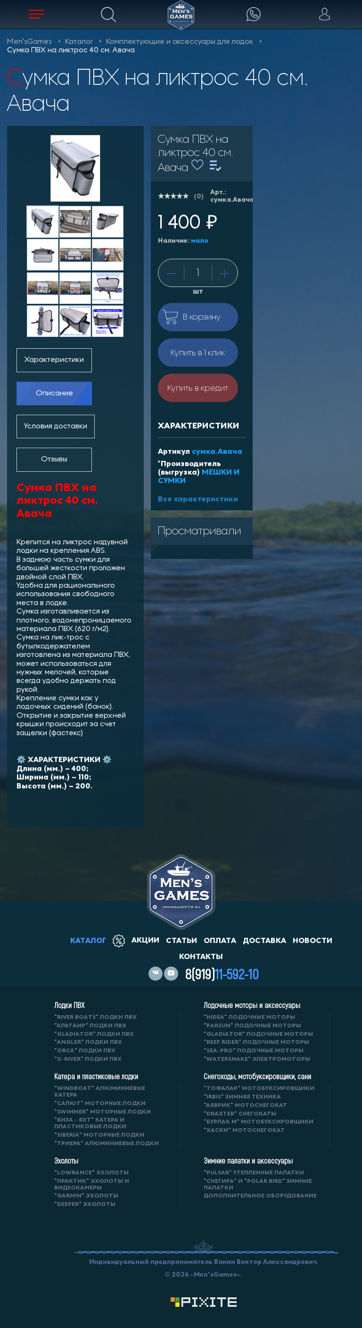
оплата (220, 940)
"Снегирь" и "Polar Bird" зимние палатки (258, 1184)
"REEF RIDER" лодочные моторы (256, 1042)
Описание (54, 393)
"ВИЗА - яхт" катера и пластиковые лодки (90, 1123)
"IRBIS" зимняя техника (242, 1097)
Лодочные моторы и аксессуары (252, 1005)
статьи (181, 940)
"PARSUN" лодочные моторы (252, 1026)
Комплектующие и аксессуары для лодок (179, 42)
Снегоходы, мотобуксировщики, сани (257, 1076)
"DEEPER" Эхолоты (84, 1204)
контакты (201, 956)
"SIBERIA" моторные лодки (99, 1135)
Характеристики (54, 360)
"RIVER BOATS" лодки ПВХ (95, 1017)
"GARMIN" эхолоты (86, 1196)
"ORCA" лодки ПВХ (84, 1051)
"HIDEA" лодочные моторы (249, 1017)
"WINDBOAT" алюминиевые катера (99, 1091)
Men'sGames (29, 42)
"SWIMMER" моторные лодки (102, 1112)
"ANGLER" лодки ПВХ (88, 1042)
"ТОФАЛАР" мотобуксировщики (259, 1088)
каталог (88, 940)
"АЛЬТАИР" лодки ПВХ (90, 1026)
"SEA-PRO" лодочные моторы (254, 1051)
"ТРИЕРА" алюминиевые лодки (106, 1143)
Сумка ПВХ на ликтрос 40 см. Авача (71, 50)
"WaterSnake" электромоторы (257, 1059)
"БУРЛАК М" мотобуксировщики (258, 1122)
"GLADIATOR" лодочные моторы (258, 1034)
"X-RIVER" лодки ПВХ (88, 1059)
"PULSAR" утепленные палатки (254, 1173)
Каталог (79, 42)
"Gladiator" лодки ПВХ (94, 1034)
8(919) (222, 973)
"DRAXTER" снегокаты (240, 1114)
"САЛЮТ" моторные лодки (100, 1103)
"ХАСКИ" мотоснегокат (244, 1130)
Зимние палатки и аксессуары (248, 1160)
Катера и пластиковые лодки (96, 1076)
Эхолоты (66, 1160)
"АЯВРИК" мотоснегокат (245, 1105)
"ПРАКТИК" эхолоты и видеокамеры (91, 1184)
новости (312, 940)
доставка (264, 940)
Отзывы (54, 459)
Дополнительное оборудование (260, 1196)
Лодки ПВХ (69, 1005)
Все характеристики (198, 498)
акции (136, 939)
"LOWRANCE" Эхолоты (91, 1173)
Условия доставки (55, 426)
